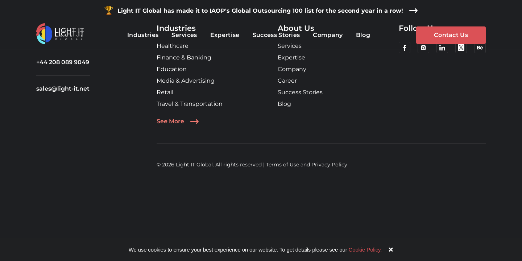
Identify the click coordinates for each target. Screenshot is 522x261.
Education (172, 69)
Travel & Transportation (190, 103)
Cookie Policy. (365, 249)
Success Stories (300, 92)
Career (287, 80)
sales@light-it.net (63, 88)
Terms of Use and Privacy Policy (306, 164)
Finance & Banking (184, 57)
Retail (165, 92)
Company (292, 69)
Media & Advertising (186, 80)
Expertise (291, 57)
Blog (284, 103)
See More (178, 121)
